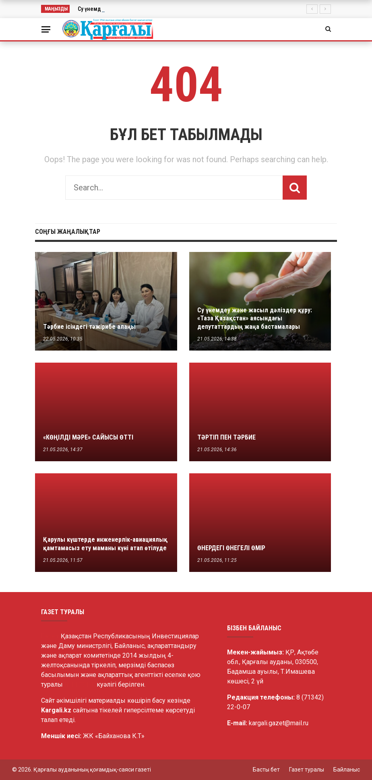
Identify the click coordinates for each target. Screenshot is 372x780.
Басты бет (266, 769)
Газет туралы (306, 769)
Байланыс (346, 769)
